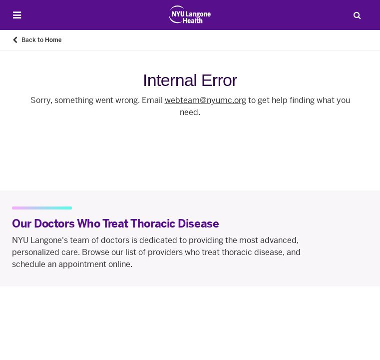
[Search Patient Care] (357, 15)
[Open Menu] (17, 15)
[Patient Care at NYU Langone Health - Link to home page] (190, 14)
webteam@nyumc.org (205, 100)
